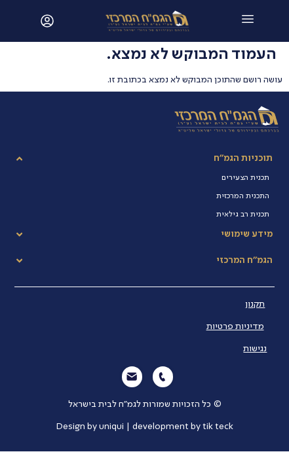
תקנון (255, 304)
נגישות (255, 348)
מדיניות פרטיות (235, 326)
